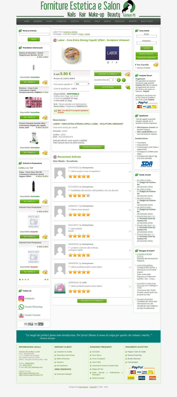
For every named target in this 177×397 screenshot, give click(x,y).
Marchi (107, 21)
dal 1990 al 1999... (144, 189)
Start (45, 279)
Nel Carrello (29, 82)
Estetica (75, 21)
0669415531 (29, 363)
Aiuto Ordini (96, 362)
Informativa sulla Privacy (66, 355)
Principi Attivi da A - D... (146, 216)
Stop (47, 279)
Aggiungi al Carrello (108, 74)
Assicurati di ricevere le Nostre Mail (105, 366)
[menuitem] (26, 21)
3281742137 (27, 365)
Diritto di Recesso (63, 359)
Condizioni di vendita (64, 352)
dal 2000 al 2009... (144, 207)
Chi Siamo (96, 352)
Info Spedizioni (62, 366)
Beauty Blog (147, 21)
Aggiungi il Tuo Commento (92, 301)
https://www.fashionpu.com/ (29, 373)
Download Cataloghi (64, 374)
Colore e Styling (70, 32)
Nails (97, 21)
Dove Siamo (96, 355)
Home (26, 21)
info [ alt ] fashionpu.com (34, 367)
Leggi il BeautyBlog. (145, 265)
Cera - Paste (84, 34)
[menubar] (88, 21)
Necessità (119, 21)
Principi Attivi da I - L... (146, 234)
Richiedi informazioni (92, 147)
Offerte (133, 21)
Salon (49, 21)
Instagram (27, 298)
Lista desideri (108, 87)
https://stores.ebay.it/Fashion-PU (31, 375)
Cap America (83, 387)
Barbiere (38, 21)
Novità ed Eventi (98, 378)
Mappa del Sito (97, 369)
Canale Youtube (29, 315)
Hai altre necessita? (145, 299)
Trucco (86, 21)
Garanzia (60, 362)
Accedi (147, 48)
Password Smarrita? (147, 58)
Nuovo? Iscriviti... (146, 54)
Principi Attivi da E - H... (146, 225)
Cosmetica (61, 21)
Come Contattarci (98, 359)
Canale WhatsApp (30, 307)
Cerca (34, 39)
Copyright (93, 387)
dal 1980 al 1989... (144, 180)
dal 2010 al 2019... (144, 198)
